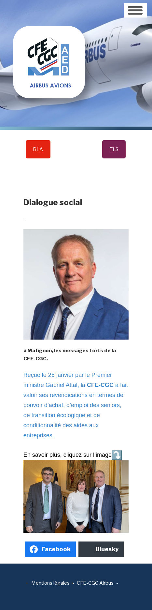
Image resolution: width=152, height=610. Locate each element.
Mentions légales (50, 583)
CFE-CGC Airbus (95, 583)
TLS (114, 149)
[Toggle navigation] (135, 10)
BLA (38, 149)
